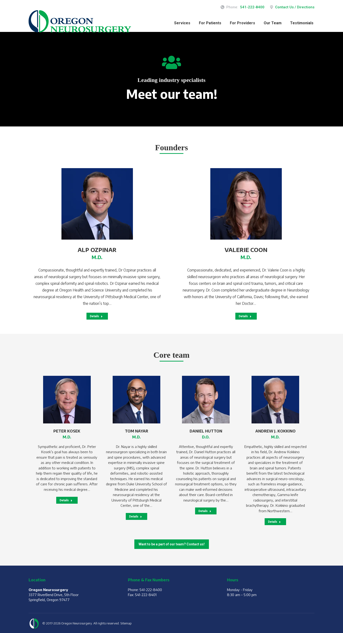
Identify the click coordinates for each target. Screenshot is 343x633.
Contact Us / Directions (291, 7)
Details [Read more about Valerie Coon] (245, 316)
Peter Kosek (66, 431)
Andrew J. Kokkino (275, 431)
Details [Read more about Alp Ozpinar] (96, 316)
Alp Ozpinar (97, 249)
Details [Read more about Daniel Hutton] (204, 511)
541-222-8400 (252, 7)
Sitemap (126, 623)
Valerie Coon (246, 249)
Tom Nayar (136, 431)
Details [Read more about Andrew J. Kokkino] (274, 521)
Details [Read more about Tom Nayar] (135, 516)
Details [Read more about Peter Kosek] (66, 500)
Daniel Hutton (206, 431)
